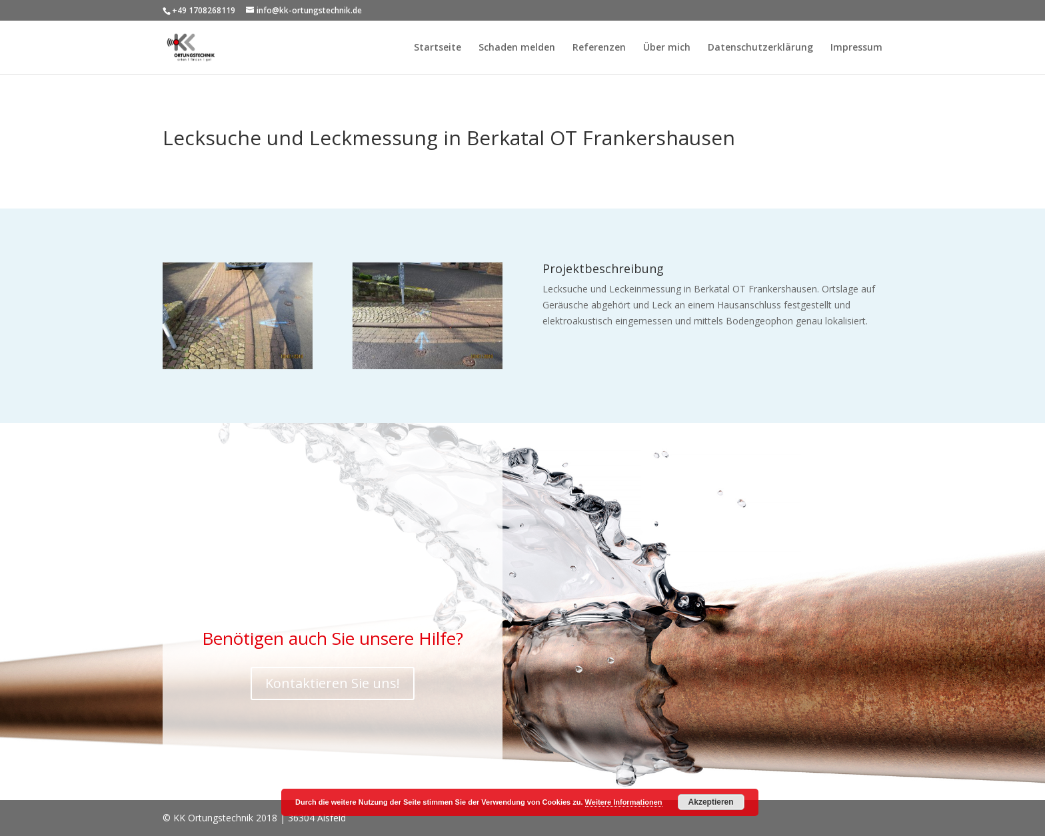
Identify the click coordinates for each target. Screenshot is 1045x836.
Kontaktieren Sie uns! (332, 683)
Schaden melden (517, 48)
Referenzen (599, 48)
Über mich (666, 48)
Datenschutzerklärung (760, 48)
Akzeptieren (711, 802)
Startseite (437, 48)
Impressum (856, 48)
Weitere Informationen (623, 802)
